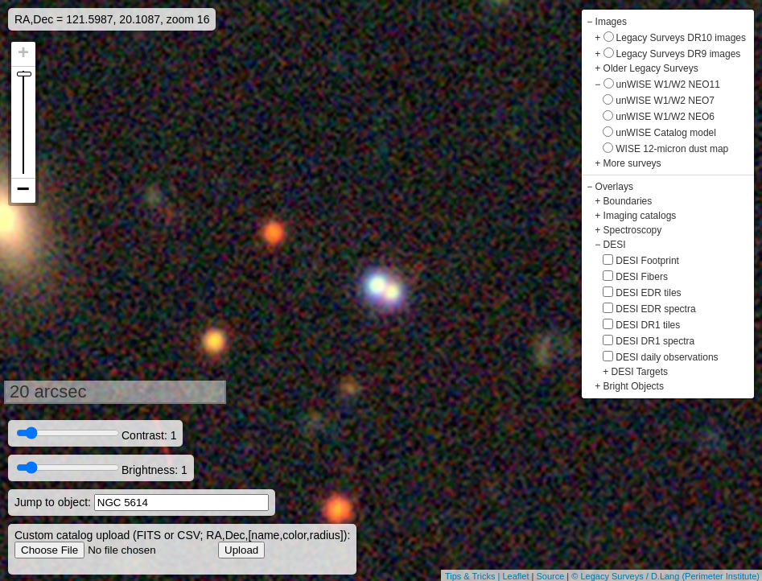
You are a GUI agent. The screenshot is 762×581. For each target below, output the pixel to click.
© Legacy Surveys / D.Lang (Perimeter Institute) (665, 576)
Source (550, 576)
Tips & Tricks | (474, 576)
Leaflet (515, 576)
